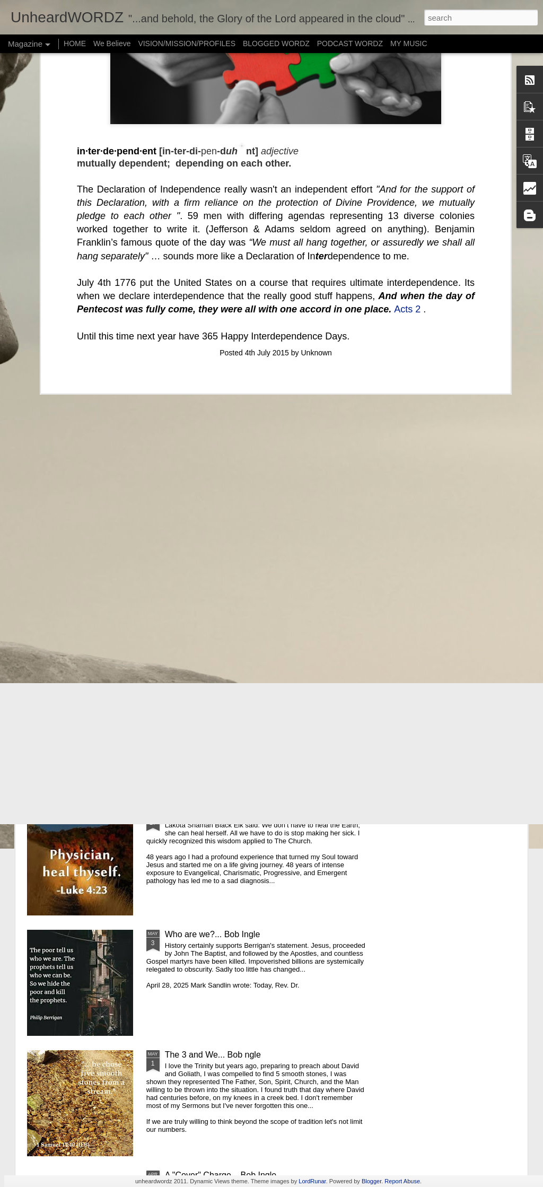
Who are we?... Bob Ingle (212, 934)
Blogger (371, 1181)
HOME (75, 43)
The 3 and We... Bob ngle (213, 1054)
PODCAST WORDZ (350, 43)
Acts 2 (407, 127)
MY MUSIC (408, 43)
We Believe (112, 43)
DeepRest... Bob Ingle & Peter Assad (338, 488)
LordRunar (312, 1181)
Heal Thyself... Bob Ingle (211, 813)
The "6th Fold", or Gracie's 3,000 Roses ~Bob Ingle (261, 573)
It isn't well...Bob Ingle (206, 693)
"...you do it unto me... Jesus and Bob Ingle (87, 488)
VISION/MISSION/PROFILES (186, 43)
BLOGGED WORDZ (277, 43)
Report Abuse (402, 1181)
